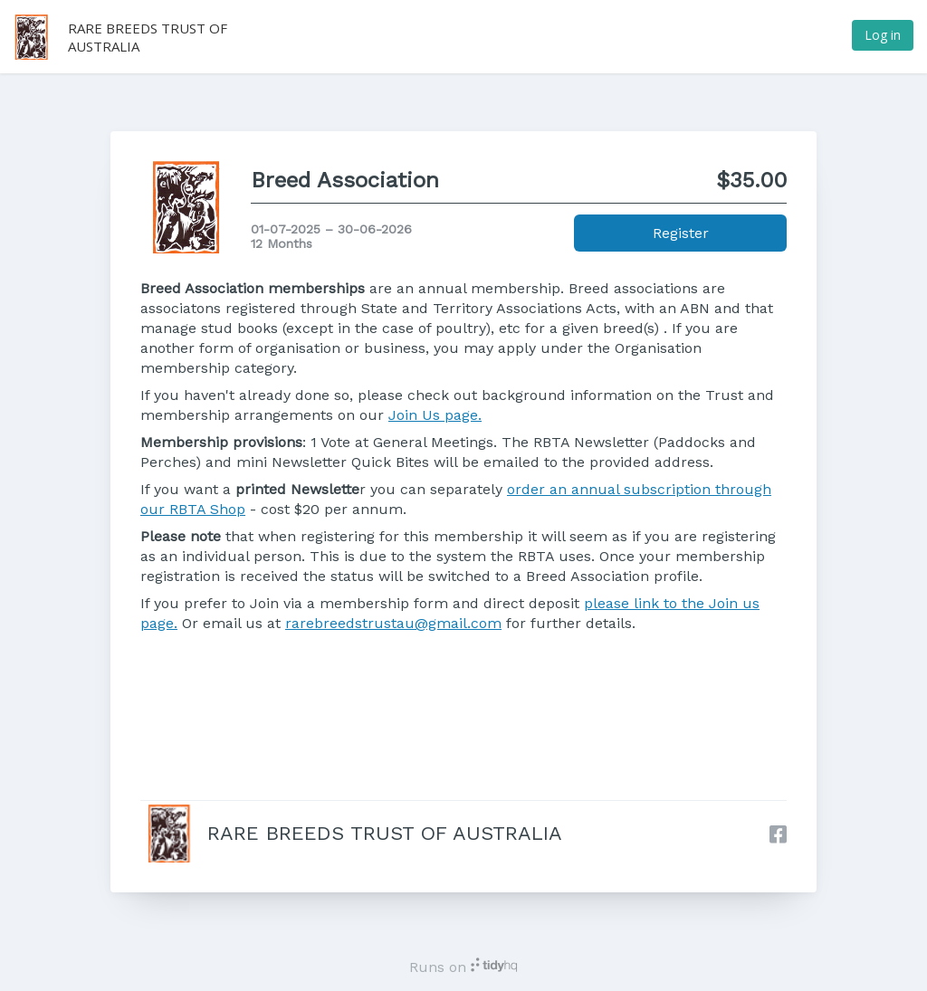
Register (681, 233)
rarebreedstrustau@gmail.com (393, 623)
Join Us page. (435, 415)
